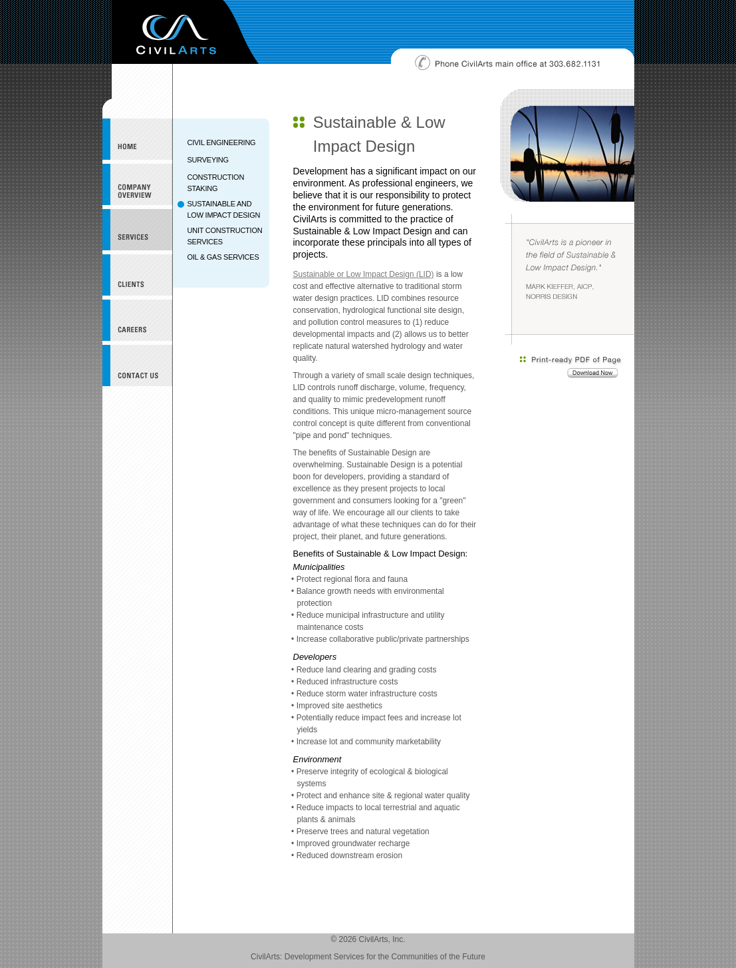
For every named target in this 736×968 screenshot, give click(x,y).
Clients (137, 275)
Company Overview (137, 184)
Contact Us (137, 365)
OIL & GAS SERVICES (223, 257)
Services (137, 229)
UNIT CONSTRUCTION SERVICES (225, 236)
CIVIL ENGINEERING (221, 142)
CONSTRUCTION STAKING (216, 182)
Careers (137, 320)
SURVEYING (208, 160)
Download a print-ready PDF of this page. (571, 367)
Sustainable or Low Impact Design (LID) (363, 274)
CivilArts (185, 32)
